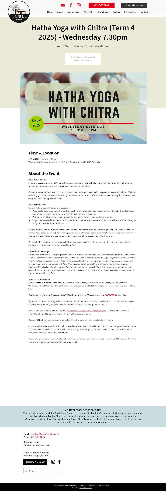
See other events (83, 60)
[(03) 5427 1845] (102, 5)
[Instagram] (53, 461)
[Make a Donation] (134, 5)
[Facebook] (59, 461)
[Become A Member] (35, 462)
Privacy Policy (104, 485)
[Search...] (43, 471)
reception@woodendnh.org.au (44, 433)
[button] (73, 12)
